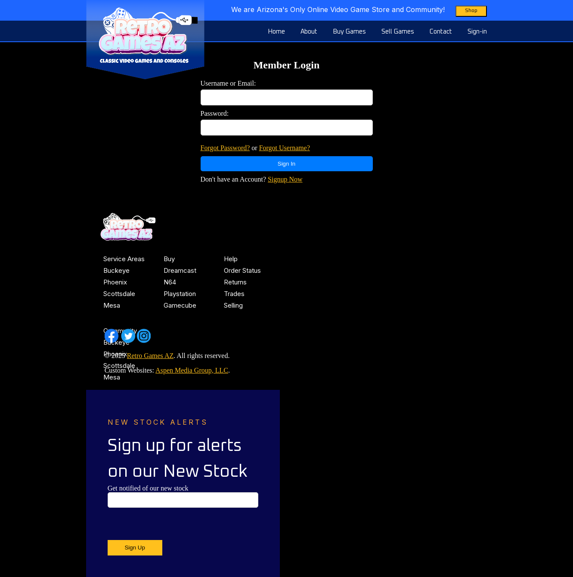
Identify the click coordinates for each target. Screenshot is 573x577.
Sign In (287, 163)
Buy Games (349, 31)
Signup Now (285, 179)
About (308, 31)
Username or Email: (228, 83)
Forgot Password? (225, 147)
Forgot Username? (284, 147)
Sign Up (134, 547)
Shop (471, 10)
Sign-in (477, 31)
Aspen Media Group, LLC (191, 370)
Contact (441, 31)
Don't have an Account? (252, 179)
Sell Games (397, 31)
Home (276, 31)
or (255, 147)
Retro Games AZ (150, 355)
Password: (215, 113)
